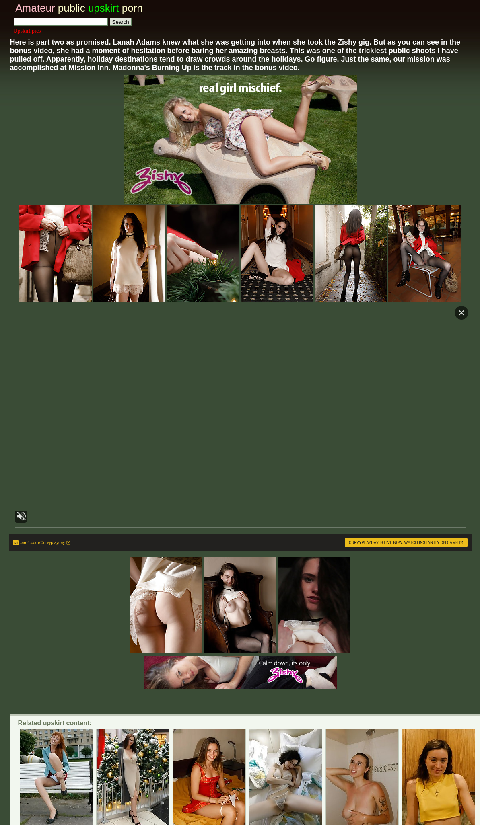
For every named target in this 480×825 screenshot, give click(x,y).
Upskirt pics (27, 31)
